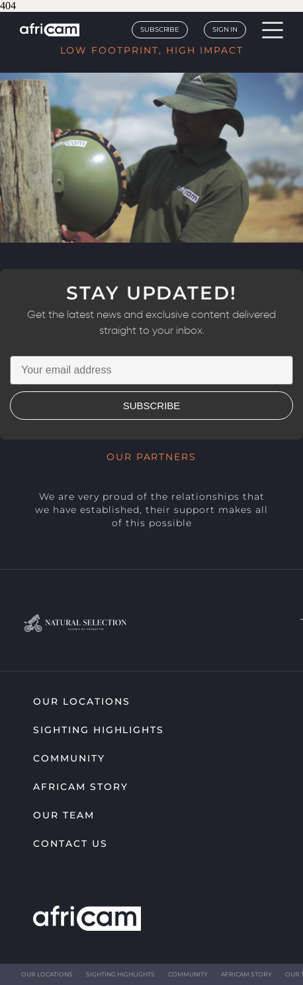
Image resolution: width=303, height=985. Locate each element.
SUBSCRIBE (152, 405)
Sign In (225, 29)
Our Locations (81, 701)
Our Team (64, 815)
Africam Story (80, 787)
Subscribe (159, 29)
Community (69, 758)
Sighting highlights (98, 730)
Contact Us (70, 843)
